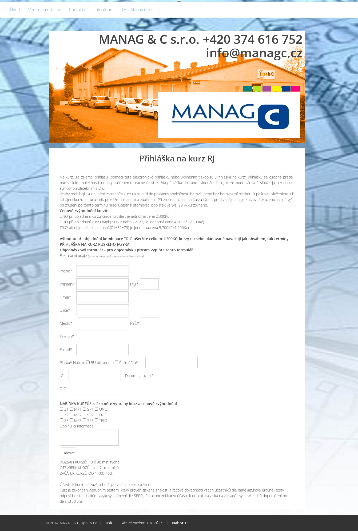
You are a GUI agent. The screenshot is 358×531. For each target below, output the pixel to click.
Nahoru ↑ (180, 522)
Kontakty (77, 10)
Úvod (15, 10)
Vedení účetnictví (44, 10)
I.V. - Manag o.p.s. (138, 10)
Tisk (108, 522)
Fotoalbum (103, 10)
